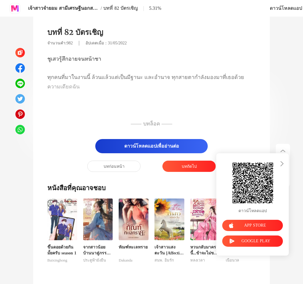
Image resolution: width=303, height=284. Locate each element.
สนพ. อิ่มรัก (164, 260)
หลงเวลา (197, 260)
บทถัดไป (189, 166)
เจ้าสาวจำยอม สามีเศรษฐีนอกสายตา (63, 8)
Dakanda (125, 260)
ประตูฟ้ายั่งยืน (94, 260)
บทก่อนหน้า (114, 166)
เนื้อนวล (232, 260)
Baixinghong (57, 260)
